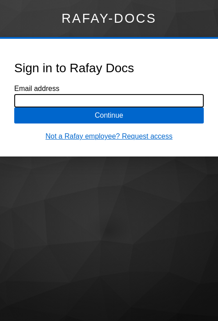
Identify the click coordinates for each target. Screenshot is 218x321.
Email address (36, 88)
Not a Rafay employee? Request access (108, 136)
